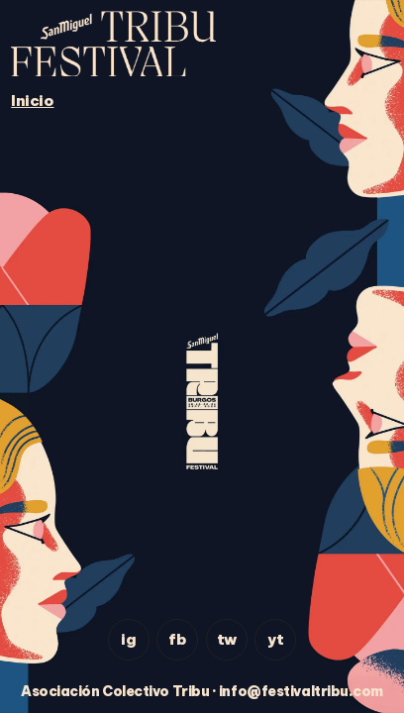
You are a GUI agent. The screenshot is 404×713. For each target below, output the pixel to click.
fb (177, 639)
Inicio (32, 100)
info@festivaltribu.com (301, 691)
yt (275, 639)
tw (227, 639)
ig (128, 639)
